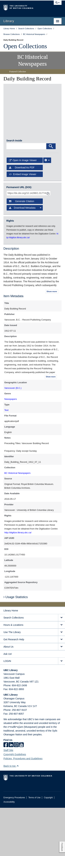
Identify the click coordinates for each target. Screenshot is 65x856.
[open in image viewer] (15, 99)
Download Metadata (25, 256)
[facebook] (5, 793)
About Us (8, 695)
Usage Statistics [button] (15, 645)
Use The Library (12, 680)
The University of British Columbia (23, 7)
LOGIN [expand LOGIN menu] (7, 709)
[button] (17, 814)
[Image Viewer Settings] (47, 208)
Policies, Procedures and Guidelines (22, 806)
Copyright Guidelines (14, 802)
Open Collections (25, 46)
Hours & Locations (13, 673)
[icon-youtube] (21, 793)
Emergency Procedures (14, 846)
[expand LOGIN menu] (61, 709)
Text (6, 458)
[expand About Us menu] (61, 695)
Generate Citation (21, 249)
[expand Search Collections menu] (61, 665)
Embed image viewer (22, 222)
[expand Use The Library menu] (61, 680)
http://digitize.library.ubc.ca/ (18, 580)
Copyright (48, 846)
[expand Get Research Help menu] (61, 687)
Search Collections (13, 665)
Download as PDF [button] (21, 216)
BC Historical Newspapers (17, 521)
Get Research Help (13, 687)
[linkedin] (11, 793)
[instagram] (16, 793)
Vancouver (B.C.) (12, 436)
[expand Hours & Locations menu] (61, 673)
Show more (52, 340)
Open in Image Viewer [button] (23, 208)
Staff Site (8, 798)
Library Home (10, 658)
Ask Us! (7, 702)
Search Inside (14, 188)
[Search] (51, 194)
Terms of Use (34, 846)
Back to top (11, 814)
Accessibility (9, 850)
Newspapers (10, 447)
